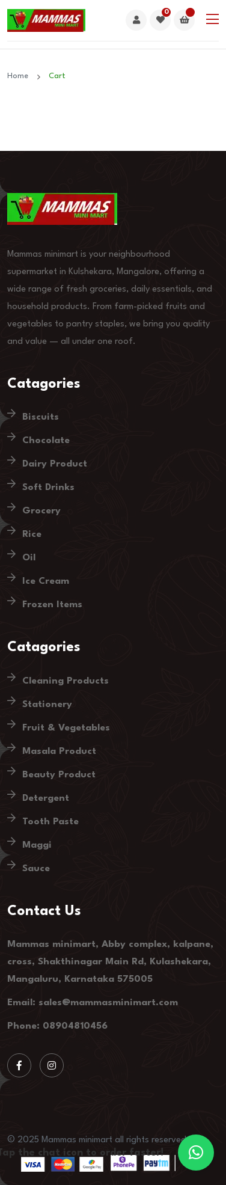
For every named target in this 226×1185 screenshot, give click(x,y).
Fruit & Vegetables (66, 728)
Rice (31, 534)
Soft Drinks (48, 487)
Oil (28, 558)
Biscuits (40, 417)
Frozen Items (52, 605)
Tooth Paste (50, 822)
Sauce (36, 869)
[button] (196, 1152)
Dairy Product (54, 464)
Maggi (37, 845)
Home (20, 76)
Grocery (41, 511)
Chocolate (46, 441)
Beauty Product (59, 775)
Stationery (47, 704)
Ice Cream (45, 581)
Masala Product (59, 751)
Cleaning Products (65, 681)
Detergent (45, 798)
